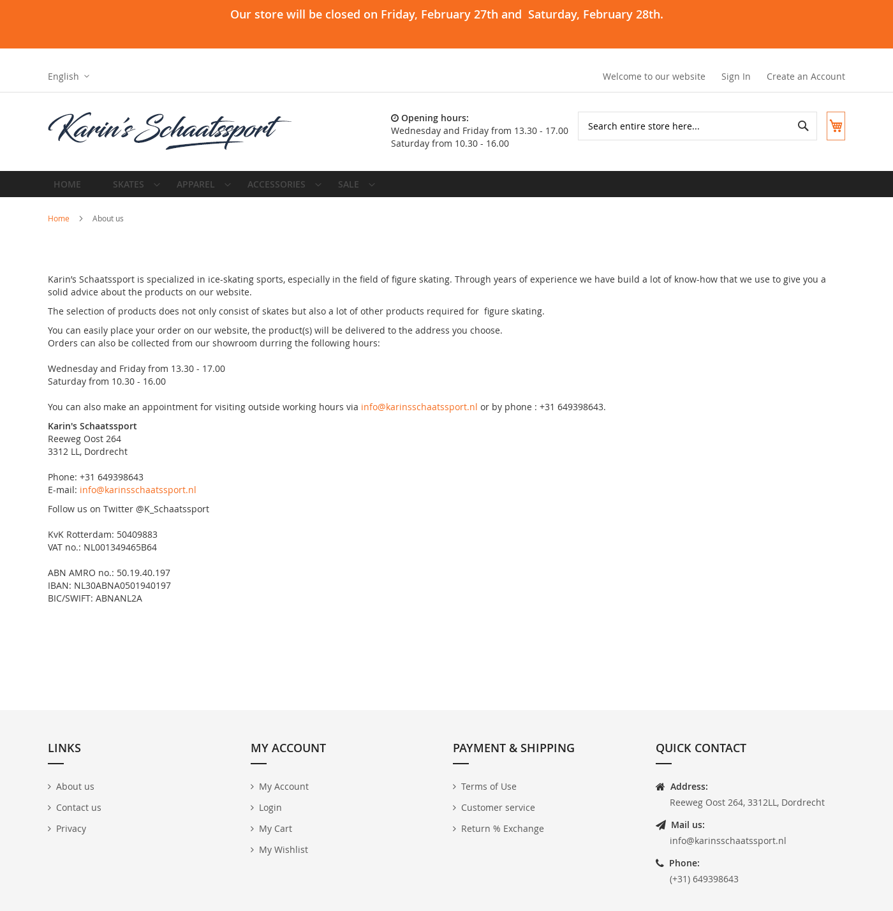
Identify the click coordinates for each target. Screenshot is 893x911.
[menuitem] (129, 189)
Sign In (736, 76)
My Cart (275, 828)
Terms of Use (489, 786)
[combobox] (688, 126)
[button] (68, 76)
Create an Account (806, 76)
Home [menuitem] (70, 188)
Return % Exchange (502, 828)
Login (270, 807)
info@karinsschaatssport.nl (419, 416)
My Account (284, 786)
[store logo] (170, 132)
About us (75, 786)
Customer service (498, 807)
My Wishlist (283, 849)
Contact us (78, 807)
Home (59, 228)
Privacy (71, 828)
